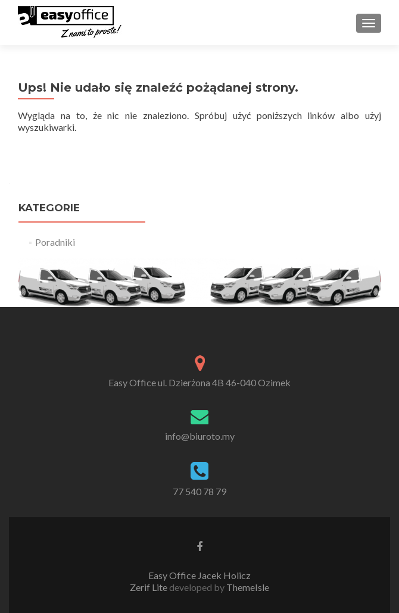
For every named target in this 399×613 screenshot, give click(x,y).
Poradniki (55, 242)
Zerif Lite (149, 587)
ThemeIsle (247, 587)
